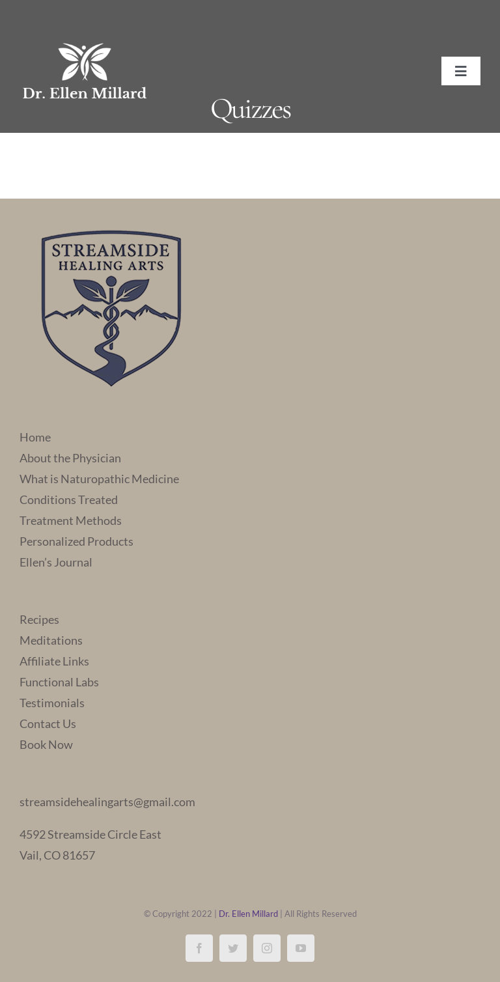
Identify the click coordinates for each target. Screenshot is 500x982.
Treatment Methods (71, 520)
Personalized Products (76, 541)
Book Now (46, 744)
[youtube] (300, 948)
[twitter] (233, 948)
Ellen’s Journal (56, 562)
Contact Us (48, 723)
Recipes (39, 619)
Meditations (51, 640)
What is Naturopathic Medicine (99, 478)
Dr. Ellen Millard (248, 913)
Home (35, 437)
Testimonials (52, 702)
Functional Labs (59, 682)
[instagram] (267, 948)
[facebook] (199, 948)
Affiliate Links (54, 661)
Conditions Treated (69, 499)
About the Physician (70, 458)
